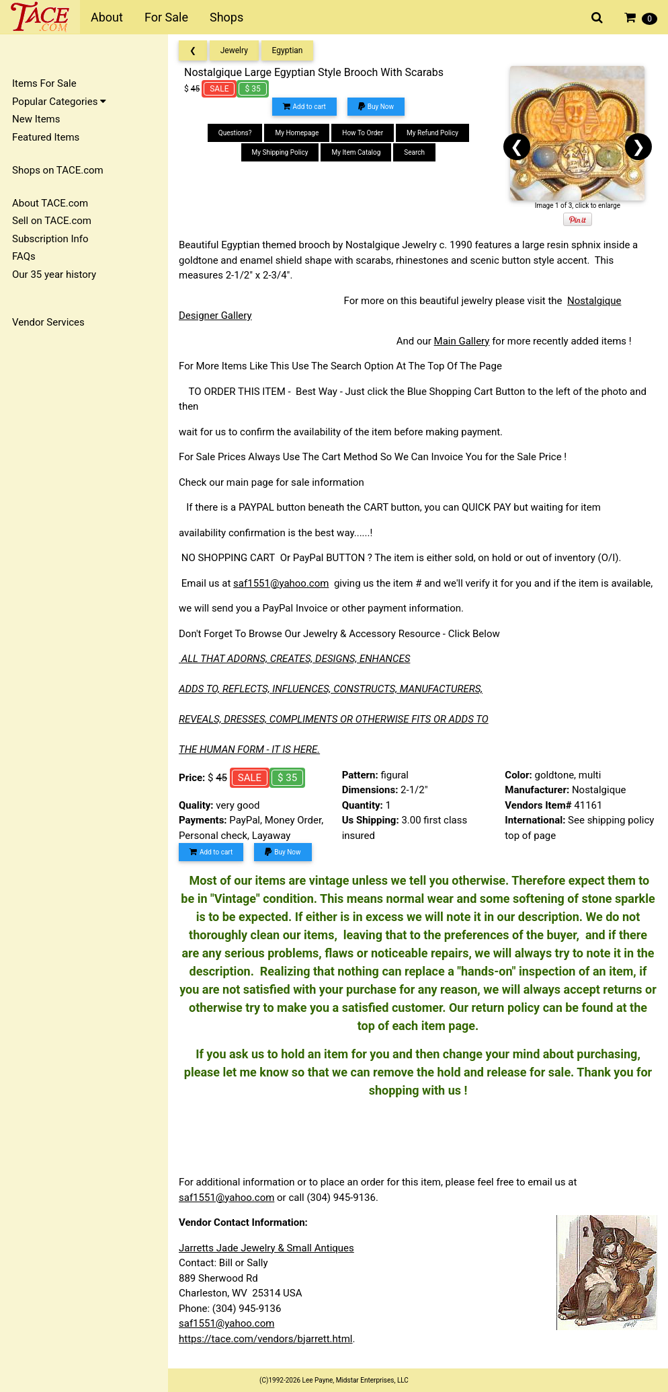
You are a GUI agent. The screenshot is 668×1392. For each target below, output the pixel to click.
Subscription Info (50, 239)
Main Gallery (462, 341)
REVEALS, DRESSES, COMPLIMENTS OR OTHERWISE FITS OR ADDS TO (334, 719)
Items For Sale (44, 83)
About (107, 17)
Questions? (235, 133)
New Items (36, 119)
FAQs (24, 256)
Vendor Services (48, 322)
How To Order (362, 133)
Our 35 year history (54, 274)
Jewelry (234, 50)
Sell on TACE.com (51, 221)
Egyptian (287, 50)
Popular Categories (59, 102)
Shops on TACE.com (57, 170)
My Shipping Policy (280, 152)
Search (414, 152)
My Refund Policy (432, 133)
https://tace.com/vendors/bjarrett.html (266, 1339)
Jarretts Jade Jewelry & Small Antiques (266, 1248)
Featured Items (45, 137)
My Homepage (297, 133)
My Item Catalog (355, 152)
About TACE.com (50, 203)
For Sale (166, 17)
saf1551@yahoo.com (281, 583)
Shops (226, 17)
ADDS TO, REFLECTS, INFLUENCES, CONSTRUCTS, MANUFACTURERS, (331, 689)
